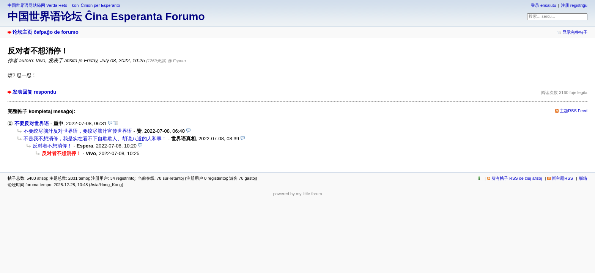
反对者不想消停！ (52, 146)
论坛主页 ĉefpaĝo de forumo (46, 32)
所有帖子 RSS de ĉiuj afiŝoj (516, 178)
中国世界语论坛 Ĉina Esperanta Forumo (106, 16)
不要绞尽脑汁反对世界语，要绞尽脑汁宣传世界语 (78, 131)
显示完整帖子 (574, 32)
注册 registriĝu (574, 5)
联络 (583, 178)
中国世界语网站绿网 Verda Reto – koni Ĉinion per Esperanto (64, 5)
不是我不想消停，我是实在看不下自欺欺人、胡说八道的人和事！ (95, 138)
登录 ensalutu (543, 5)
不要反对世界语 (31, 123)
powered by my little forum (297, 193)
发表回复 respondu (34, 92)
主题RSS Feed (573, 110)
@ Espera (177, 60)
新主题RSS (562, 178)
